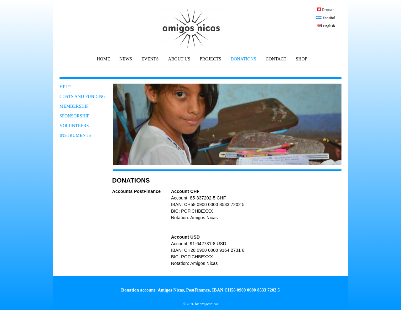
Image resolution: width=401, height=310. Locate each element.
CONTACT (276, 59)
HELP (65, 87)
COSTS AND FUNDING (83, 96)
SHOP (301, 59)
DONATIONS (243, 59)
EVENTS (150, 59)
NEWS (125, 59)
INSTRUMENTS (75, 135)
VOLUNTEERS (74, 125)
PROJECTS (210, 59)
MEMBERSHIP (74, 106)
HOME (103, 59)
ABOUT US (179, 59)
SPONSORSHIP (75, 116)
